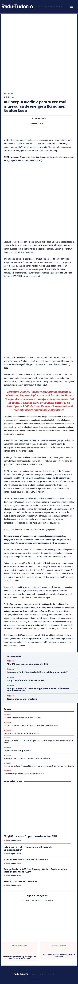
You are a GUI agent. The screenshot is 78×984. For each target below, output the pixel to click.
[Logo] (32, 6)
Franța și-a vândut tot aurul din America (26, 618)
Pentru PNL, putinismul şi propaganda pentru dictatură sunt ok (19, 895)
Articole (8, 75)
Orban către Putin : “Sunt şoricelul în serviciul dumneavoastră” (37, 610)
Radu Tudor (40, 99)
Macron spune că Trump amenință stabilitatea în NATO (28, 696)
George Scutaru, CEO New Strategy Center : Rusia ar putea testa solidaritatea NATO (38, 627)
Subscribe (68, 963)
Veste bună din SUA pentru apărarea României (59, 893)
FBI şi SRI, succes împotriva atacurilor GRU (27, 601)
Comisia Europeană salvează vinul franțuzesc (24, 711)
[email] (31, 963)
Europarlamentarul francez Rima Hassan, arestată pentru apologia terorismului (39, 703)
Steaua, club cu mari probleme (22, 636)
